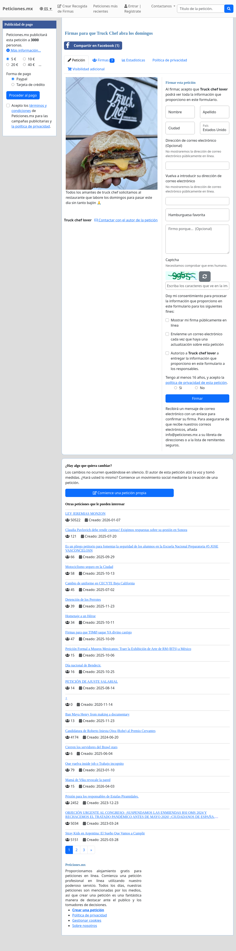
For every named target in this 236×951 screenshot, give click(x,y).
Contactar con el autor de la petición (126, 220)
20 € (14, 64)
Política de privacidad (169, 60)
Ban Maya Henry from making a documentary (97, 714)
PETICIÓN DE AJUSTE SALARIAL (91, 681)
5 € (13, 59)
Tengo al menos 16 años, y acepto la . (197, 380)
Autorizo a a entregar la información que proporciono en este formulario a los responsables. (198, 361)
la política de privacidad (30, 126)
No (202, 387)
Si (180, 387)
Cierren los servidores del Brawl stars (91, 747)
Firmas (103, 60)
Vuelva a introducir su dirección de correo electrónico (193, 178)
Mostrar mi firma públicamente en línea (198, 323)
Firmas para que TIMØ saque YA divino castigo (98, 632)
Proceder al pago (23, 95)
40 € (31, 64)
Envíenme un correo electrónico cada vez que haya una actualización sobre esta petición (197, 339)
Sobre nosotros (84, 925)
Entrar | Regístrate (132, 9)
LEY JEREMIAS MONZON (85, 513)
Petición (76, 60)
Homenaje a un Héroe (80, 616)
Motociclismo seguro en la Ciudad (89, 567)
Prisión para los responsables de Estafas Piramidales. (102, 796)
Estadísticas (133, 60)
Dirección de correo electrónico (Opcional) (191, 143)
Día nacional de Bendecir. (83, 665)
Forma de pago (18, 73)
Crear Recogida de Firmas (72, 9)
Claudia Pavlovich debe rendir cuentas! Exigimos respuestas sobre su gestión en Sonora (126, 530)
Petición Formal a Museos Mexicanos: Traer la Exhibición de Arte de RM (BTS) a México (128, 649)
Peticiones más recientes (105, 9)
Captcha (172, 259)
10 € (31, 59)
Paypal (21, 79)
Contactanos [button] (161, 6)
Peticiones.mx (18, 9)
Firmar (197, 398)
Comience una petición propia (119, 492)
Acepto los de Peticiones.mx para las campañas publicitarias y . (31, 116)
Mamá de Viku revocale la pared (87, 780)
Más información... (23, 50)
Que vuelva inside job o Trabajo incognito (94, 763)
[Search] (201, 9)
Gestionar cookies (86, 920)
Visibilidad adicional (86, 69)
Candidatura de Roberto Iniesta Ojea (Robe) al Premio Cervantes (110, 731)
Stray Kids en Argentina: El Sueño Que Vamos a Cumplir (105, 833)
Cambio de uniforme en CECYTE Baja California (100, 583)
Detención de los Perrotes (83, 599)
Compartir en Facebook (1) (91, 45)
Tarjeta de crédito (30, 84)
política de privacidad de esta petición (196, 382)
